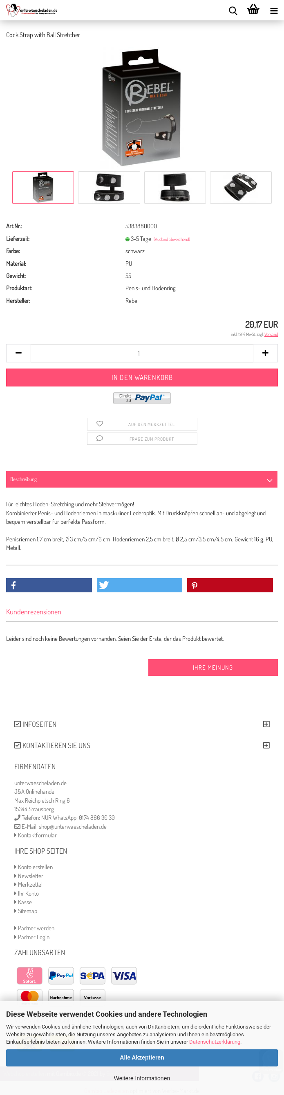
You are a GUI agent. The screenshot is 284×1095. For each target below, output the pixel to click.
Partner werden (34, 928)
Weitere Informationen (142, 1078)
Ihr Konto (26, 893)
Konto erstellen (33, 867)
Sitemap (25, 911)
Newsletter (28, 876)
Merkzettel (28, 884)
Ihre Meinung (213, 667)
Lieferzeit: (17, 239)
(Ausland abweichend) (172, 239)
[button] (49, 585)
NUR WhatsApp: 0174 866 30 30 (78, 817)
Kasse (23, 902)
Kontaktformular (35, 835)
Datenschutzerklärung (214, 1042)
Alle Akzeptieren (142, 1057)
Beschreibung (23, 479)
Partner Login (31, 937)
